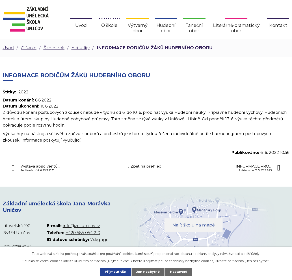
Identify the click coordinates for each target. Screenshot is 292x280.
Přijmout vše (115, 272)
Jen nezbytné (148, 272)
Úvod (8, 47)
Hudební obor (165, 28)
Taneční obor (194, 28)
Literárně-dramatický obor (236, 28)
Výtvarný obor (137, 28)
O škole (29, 47)
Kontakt (278, 25)
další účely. (252, 254)
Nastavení (178, 272)
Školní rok (54, 47)
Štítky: (9, 92)
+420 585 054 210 (83, 232)
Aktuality (80, 47)
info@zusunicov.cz (81, 225)
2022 (23, 92)
